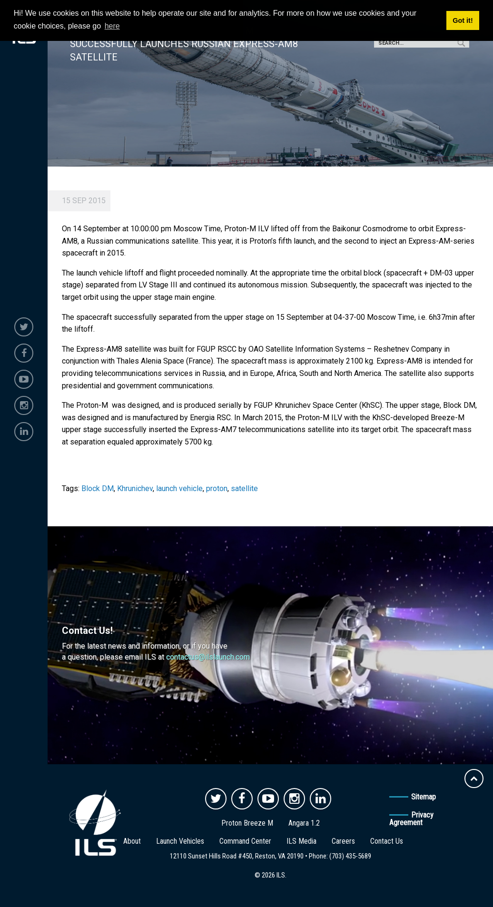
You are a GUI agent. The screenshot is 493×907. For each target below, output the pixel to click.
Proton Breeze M (247, 823)
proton (216, 488)
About (132, 841)
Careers (343, 841)
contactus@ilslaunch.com (208, 656)
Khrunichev (135, 488)
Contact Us (386, 841)
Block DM (97, 488)
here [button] (112, 26)
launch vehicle (179, 488)
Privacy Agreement (411, 818)
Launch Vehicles (180, 841)
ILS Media (301, 841)
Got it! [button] (463, 20)
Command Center (245, 841)
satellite (244, 488)
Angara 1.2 (304, 823)
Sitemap (423, 796)
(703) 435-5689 (350, 856)
